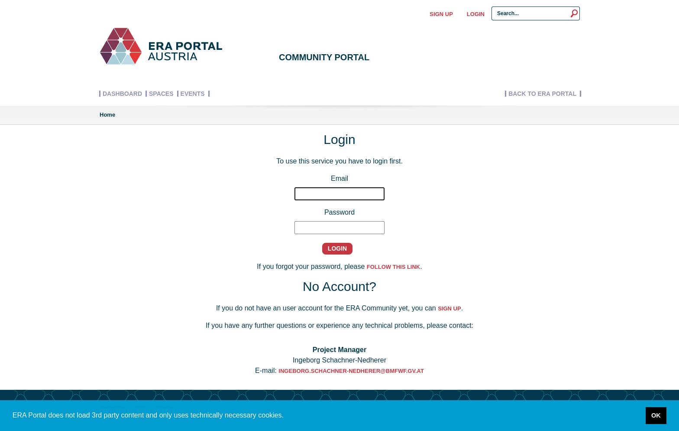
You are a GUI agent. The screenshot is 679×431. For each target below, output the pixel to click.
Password (339, 212)
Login (476, 14)
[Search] (574, 13)
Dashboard (122, 93)
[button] (286, 416)
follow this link (393, 267)
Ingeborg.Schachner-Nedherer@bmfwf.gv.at (351, 371)
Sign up (441, 14)
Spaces (161, 93)
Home (107, 114)
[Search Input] (530, 13)
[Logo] (160, 45)
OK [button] (656, 415)
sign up (449, 308)
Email (339, 178)
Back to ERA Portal (542, 93)
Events (193, 93)
